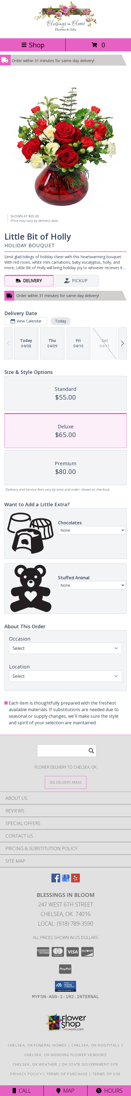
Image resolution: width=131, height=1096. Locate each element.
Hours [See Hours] (109, 1090)
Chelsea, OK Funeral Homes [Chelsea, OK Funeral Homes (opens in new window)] (37, 1045)
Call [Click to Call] (22, 1090)
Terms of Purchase (67, 1073)
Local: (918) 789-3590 (65, 923)
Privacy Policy (26, 1073)
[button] (65, 986)
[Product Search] (66, 751)
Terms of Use (106, 1073)
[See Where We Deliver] (65, 782)
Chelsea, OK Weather (35, 1064)
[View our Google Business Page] (65, 880)
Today (60, 321)
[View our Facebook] (55, 880)
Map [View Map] (65, 1090)
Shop (32, 44)
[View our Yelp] (75, 880)
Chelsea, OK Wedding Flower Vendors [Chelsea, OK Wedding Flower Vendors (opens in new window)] (65, 1054)
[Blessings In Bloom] (65, 30)
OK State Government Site (90, 1064)
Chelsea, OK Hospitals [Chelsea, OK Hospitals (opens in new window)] (95, 1045)
